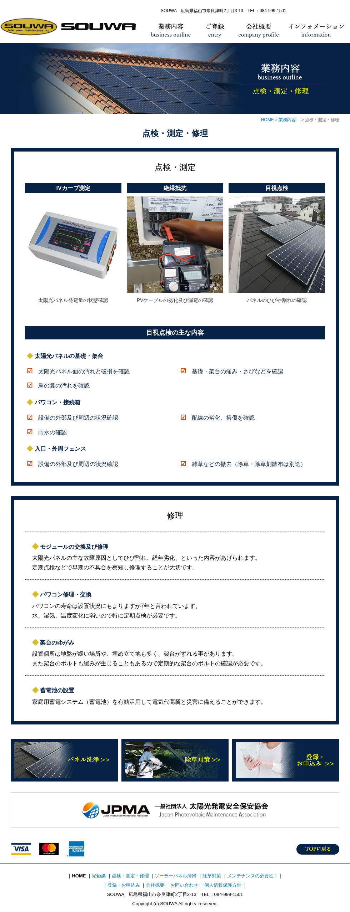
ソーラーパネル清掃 (175, 875)
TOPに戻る (317, 849)
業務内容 (170, 30)
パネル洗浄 (64, 760)
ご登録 (216, 30)
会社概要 (258, 30)
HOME (70, 30)
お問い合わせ (184, 885)
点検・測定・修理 (130, 875)
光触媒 (99, 875)
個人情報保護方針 (222, 885)
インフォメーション (317, 30)
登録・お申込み (285, 760)
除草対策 (175, 760)
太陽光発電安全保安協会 (175, 810)
